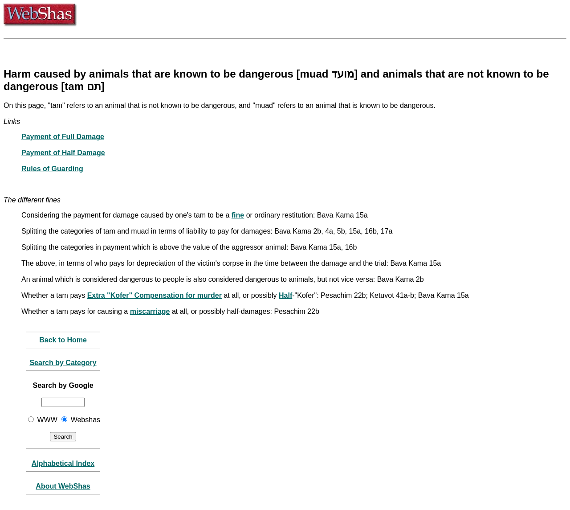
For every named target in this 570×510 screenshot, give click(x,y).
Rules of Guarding (52, 169)
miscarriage (150, 311)
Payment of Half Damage (63, 152)
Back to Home (63, 340)
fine (238, 215)
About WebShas (63, 486)
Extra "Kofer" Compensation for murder (154, 295)
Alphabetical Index (63, 463)
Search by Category (62, 362)
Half (285, 295)
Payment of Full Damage (62, 136)
